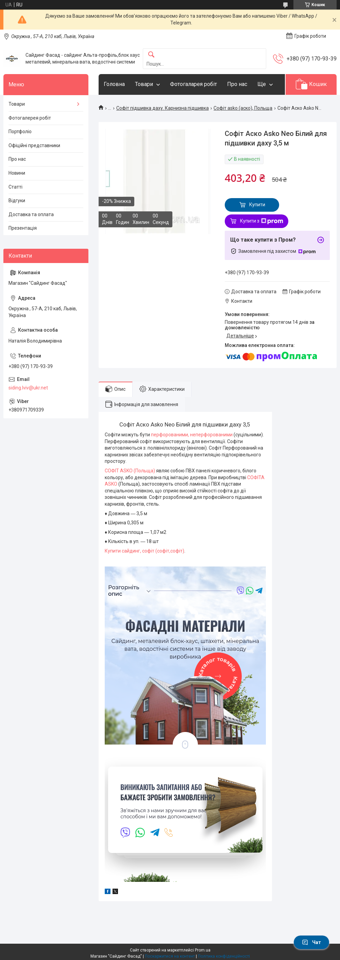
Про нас (237, 84)
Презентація (22, 228)
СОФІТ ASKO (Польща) (130, 470)
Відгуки (16, 200)
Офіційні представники (34, 145)
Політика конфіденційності (224, 956)
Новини (16, 173)
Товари (144, 84)
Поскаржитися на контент (170, 956)
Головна (114, 84)
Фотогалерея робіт (29, 118)
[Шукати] (151, 55)
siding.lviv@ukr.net (28, 387)
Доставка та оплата (31, 214)
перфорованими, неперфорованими (191, 434)
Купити (257, 204)
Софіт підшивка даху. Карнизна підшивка (162, 108)
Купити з (261, 221)
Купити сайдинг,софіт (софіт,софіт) (144, 551)
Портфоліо (20, 131)
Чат (311, 942)
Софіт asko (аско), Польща (243, 108)
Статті (15, 187)
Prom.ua (202, 950)
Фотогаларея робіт (193, 84)
